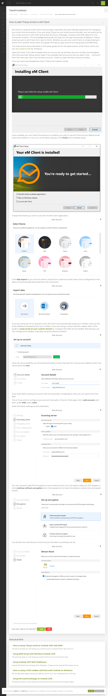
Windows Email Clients (46, 14)
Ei (48, 629)
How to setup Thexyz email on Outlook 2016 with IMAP (37, 646)
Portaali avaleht (13, 14)
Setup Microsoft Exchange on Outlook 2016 (32, 679)
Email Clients (34, 14)
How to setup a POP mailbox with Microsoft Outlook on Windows (42, 670)
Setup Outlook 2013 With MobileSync (29, 662)
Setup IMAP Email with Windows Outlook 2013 (33, 654)
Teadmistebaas (24, 14)
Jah (41, 629)
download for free (23, 49)
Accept (91, 691)
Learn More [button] (99, 691)
